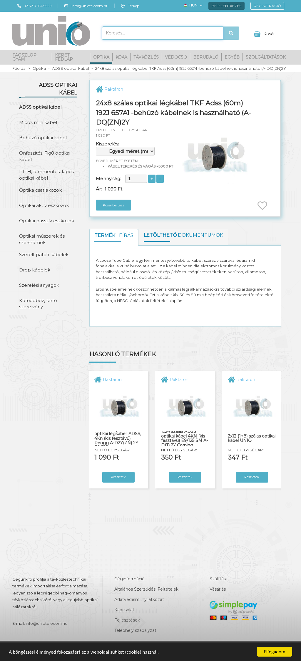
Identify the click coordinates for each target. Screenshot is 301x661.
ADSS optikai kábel (70, 68)
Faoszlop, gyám (24, 57)
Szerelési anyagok (39, 285)
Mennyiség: (108, 178)
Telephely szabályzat (135, 630)
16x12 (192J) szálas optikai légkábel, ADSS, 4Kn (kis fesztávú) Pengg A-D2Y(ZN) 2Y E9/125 (117, 438)
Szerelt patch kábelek (43, 254)
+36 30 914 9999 (34, 6)
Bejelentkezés (226, 6)
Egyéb (232, 57)
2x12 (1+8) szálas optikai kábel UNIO (251, 438)
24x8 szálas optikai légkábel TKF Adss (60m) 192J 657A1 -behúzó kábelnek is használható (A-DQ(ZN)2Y (190, 68)
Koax (121, 57)
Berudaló (205, 57)
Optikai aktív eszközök (44, 205)
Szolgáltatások (266, 57)
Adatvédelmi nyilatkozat (139, 599)
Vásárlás (218, 589)
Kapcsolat (124, 609)
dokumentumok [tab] (183, 235)
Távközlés (146, 57)
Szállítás (218, 579)
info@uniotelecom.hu (86, 6)
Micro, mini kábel (38, 122)
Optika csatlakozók (40, 190)
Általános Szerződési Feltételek (146, 589)
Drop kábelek (34, 270)
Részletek (118, 477)
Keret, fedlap (64, 57)
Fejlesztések (127, 620)
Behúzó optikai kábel (43, 137)
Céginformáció (129, 579)
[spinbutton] (136, 179)
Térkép (130, 6)
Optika (101, 57)
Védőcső (176, 57)
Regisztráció (267, 6)
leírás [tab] (113, 235)
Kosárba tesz (113, 205)
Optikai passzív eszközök (46, 220)
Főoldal (19, 68)
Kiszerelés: (107, 144)
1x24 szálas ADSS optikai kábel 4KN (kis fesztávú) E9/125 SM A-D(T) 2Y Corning (184, 438)
